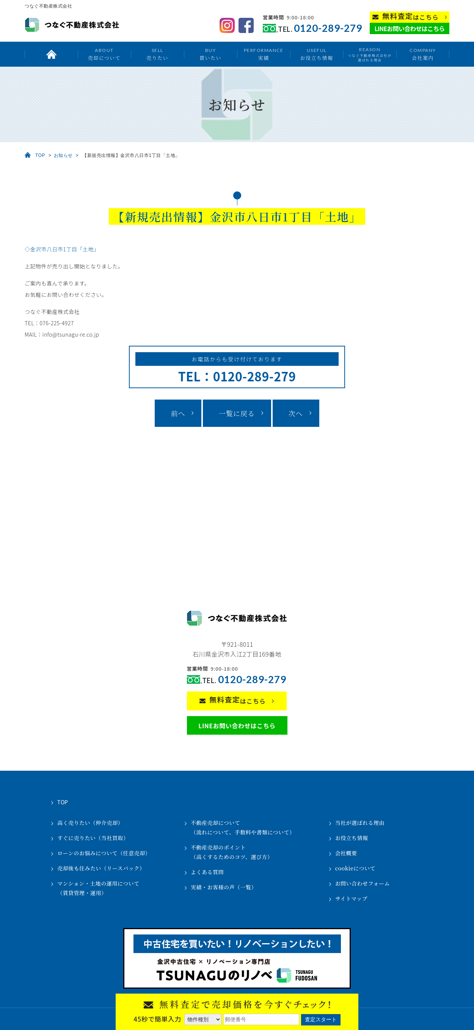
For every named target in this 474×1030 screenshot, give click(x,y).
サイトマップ (351, 898)
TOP (40, 155)
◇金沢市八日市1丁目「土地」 (62, 249)
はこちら (410, 16)
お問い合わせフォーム (362, 883)
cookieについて (355, 868)
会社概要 (346, 853)
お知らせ (63, 155)
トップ (51, 54)
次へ (296, 413)
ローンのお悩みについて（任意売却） (104, 853)
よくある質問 (207, 872)
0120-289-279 (328, 28)
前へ (178, 413)
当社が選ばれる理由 (360, 822)
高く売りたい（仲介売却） (90, 822)
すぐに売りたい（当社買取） (93, 838)
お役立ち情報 (316, 54)
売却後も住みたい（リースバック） (101, 868)
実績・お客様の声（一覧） (224, 887)
